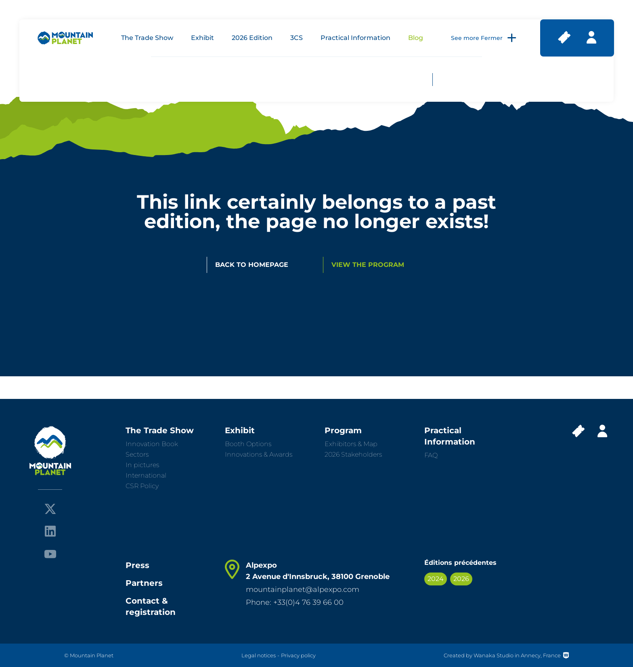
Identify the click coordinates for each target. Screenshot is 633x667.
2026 (461, 579)
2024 (436, 579)
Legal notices (258, 655)
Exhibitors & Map (351, 444)
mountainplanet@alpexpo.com (302, 589)
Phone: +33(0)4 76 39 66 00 (295, 602)
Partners (144, 583)
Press (137, 565)
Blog (415, 38)
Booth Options (248, 444)
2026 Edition (252, 38)
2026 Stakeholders (353, 454)
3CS (296, 38)
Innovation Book (152, 444)
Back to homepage (251, 264)
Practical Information (355, 38)
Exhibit (202, 38)
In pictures (142, 465)
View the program (367, 264)
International (146, 475)
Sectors (137, 454)
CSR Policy (142, 486)
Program (343, 430)
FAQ (431, 455)
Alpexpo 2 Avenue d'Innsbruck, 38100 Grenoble (318, 571)
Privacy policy (298, 655)
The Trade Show (147, 38)
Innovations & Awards (258, 454)
